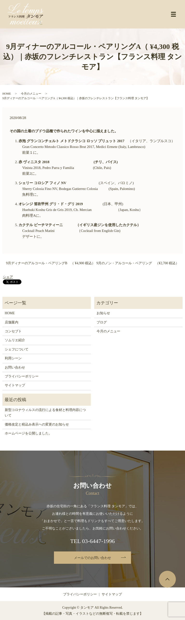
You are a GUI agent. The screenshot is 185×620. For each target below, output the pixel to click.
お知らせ (103, 313)
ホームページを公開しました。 (28, 433)
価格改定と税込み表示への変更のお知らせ (37, 424)
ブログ (102, 322)
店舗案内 (11, 322)
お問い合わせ (15, 367)
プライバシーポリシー (22, 376)
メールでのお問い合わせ (92, 558)
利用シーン (13, 358)
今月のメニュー (31, 93)
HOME (6, 93)
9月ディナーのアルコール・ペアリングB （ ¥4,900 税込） (50, 263)
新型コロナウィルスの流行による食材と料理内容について (45, 412)
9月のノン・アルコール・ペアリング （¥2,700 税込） (137, 263)
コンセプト (13, 331)
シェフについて (16, 349)
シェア (8, 277)
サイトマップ (15, 385)
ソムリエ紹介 (15, 340)
